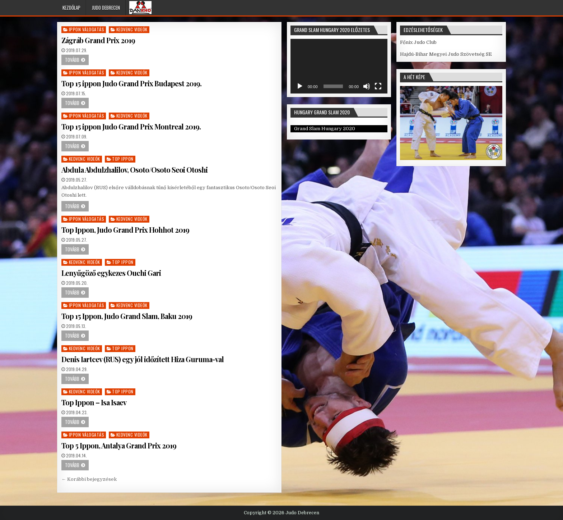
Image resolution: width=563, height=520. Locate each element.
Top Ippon (123, 159)
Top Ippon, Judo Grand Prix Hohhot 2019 (125, 229)
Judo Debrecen (106, 7)
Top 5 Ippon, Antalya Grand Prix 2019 (118, 445)
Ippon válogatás (86, 29)
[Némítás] (366, 86)
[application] (338, 66)
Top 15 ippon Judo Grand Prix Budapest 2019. (131, 83)
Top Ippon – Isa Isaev (93, 402)
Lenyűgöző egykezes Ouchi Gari (111, 273)
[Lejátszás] (299, 86)
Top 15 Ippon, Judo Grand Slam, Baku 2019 (126, 316)
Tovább (72, 59)
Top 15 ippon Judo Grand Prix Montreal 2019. (131, 126)
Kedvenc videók (132, 29)
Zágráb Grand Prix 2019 (98, 40)
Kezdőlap (71, 7)
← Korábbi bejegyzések (89, 479)
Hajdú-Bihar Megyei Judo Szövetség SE (446, 54)
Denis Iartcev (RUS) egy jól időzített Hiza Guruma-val (142, 359)
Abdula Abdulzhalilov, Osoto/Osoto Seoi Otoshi (134, 169)
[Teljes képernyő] (378, 86)
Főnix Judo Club (418, 42)
